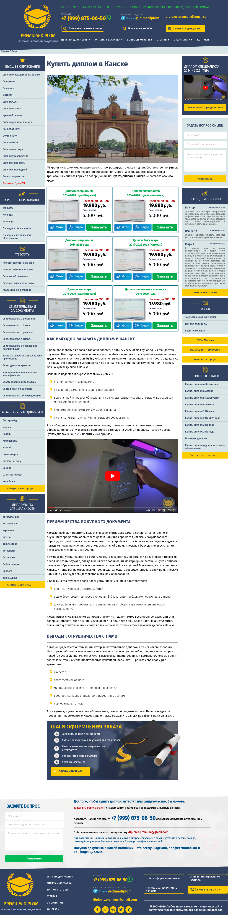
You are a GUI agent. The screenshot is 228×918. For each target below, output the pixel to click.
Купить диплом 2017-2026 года (202, 421)
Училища (8, 221)
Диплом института (13, 149)
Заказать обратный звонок (200, 320)
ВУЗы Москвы (205, 343)
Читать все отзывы (205, 295)
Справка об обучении (15, 276)
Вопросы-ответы (138, 39)
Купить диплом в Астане (199, 394)
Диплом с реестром (14, 162)
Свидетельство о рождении (19, 318)
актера (7, 537)
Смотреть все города (20, 488)
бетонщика (9, 557)
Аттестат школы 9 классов (18, 269)
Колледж (8, 214)
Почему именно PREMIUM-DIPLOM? (162, 893)
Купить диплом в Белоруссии (202, 401)
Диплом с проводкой (15, 169)
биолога (7, 571)
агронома (8, 530)
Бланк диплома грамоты (17, 365)
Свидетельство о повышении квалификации (20, 347)
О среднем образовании (17, 228)
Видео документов (13, 176)
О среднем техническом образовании (17, 237)
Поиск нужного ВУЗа (140, 28)
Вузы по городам (195, 333)
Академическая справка (17, 289)
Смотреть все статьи (202, 458)
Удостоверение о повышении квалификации (20, 374)
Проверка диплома (196, 441)
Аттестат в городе (205, 362)
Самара (7, 467)
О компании (182, 39)
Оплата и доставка (107, 39)
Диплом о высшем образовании (21, 74)
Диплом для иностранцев (17, 122)
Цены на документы (74, 39)
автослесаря (10, 523)
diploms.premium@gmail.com (187, 17)
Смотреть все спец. (19, 584)
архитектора (10, 543)
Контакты (203, 39)
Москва (7, 447)
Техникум (8, 208)
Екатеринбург (11, 420)
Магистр (7, 95)
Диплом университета (15, 156)
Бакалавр (8, 88)
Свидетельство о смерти (17, 339)
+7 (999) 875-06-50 (83, 18)
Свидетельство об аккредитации (22, 395)
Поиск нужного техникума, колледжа (90, 28)
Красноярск (10, 440)
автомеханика (11, 516)
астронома (9, 550)
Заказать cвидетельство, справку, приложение (22, 357)
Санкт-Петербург (12, 474)
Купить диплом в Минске (199, 407)
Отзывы (162, 39)
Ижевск (7, 427)
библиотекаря (11, 564)
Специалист (9, 81)
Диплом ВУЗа (10, 142)
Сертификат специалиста (17, 388)
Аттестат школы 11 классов (18, 262)
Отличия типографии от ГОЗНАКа (205, 881)
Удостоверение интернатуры (19, 382)
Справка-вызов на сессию (18, 283)
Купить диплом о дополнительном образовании (205, 450)
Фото (59, 227)
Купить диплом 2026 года (200, 414)
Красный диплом (12, 115)
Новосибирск (10, 454)
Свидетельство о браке (16, 325)
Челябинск (9, 481)
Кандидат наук (11, 128)
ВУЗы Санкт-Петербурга (205, 352)
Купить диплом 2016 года (199, 428)
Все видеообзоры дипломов (205, 107)
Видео (78, 227)
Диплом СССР (10, 101)
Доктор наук (10, 135)
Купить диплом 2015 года (199, 434)
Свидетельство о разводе (18, 332)
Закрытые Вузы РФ (14, 183)
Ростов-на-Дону (12, 461)
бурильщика (10, 577)
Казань (7, 434)
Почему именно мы (196, 327)
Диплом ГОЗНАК (12, 108)
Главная (5, 51)
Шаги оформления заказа (164, 881)
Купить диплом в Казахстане (202, 387)
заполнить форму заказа (88, 807)
